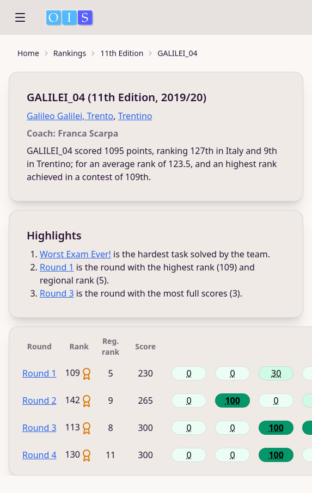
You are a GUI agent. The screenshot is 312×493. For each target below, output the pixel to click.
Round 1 (57, 267)
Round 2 (39, 400)
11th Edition (121, 53)
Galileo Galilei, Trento (70, 116)
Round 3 (57, 293)
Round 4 (39, 455)
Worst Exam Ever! (75, 254)
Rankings (69, 53)
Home (28, 53)
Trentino (135, 116)
